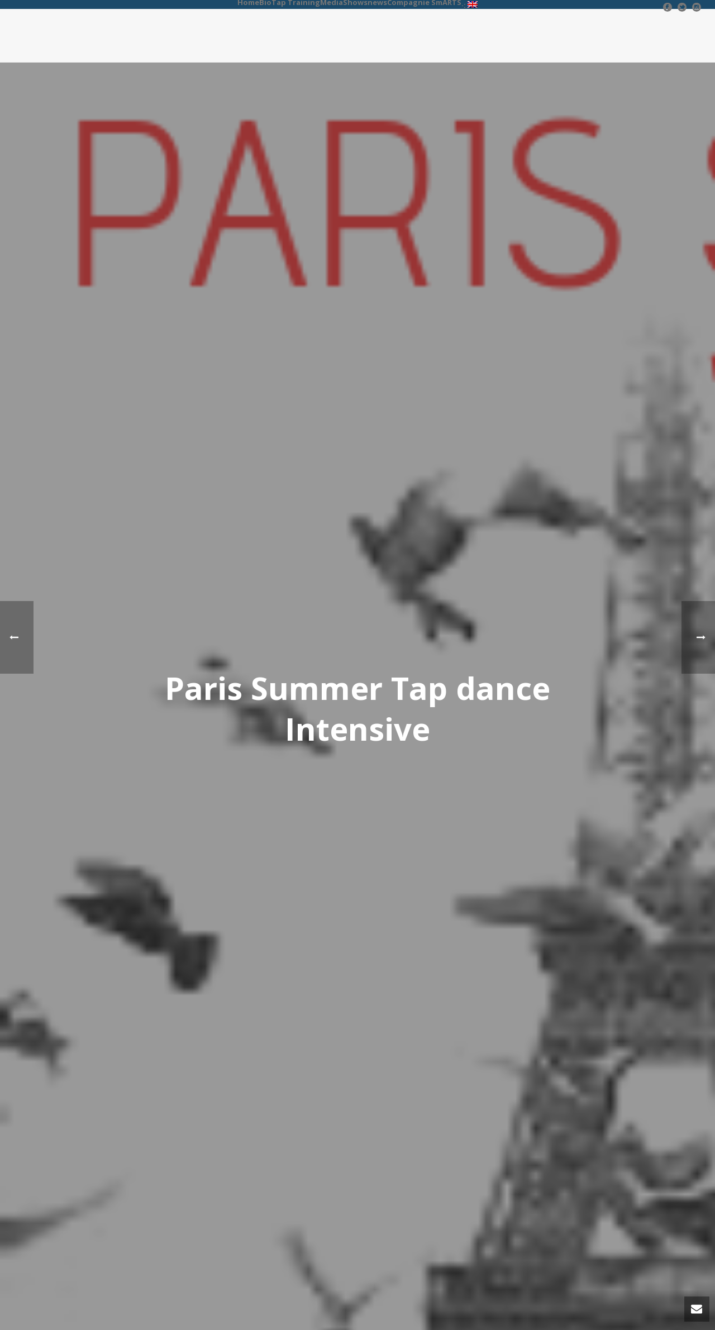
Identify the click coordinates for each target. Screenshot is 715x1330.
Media (331, 2)
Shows (355, 2)
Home (248, 2)
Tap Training (295, 2)
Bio (265, 2)
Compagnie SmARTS (424, 2)
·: (469, 4)
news (377, 2)
